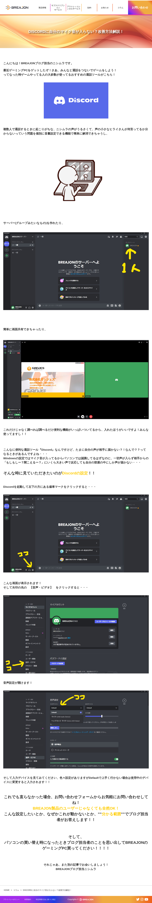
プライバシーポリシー (11, 899)
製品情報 (42, 8)
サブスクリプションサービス (58, 7)
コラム (120, 8)
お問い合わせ (140, 7)
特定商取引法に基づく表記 (45, 899)
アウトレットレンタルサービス (73, 7)
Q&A (89, 8)
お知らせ (105, 8)
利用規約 (27, 899)
